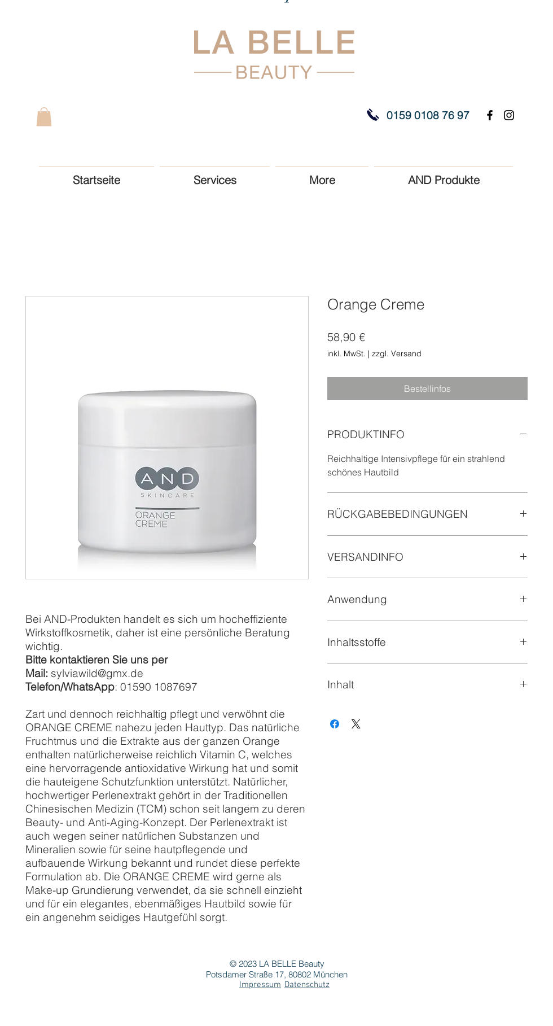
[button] (44, 116)
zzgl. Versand (397, 353)
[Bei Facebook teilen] (334, 724)
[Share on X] (356, 724)
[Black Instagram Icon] (509, 115)
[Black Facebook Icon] (490, 115)
